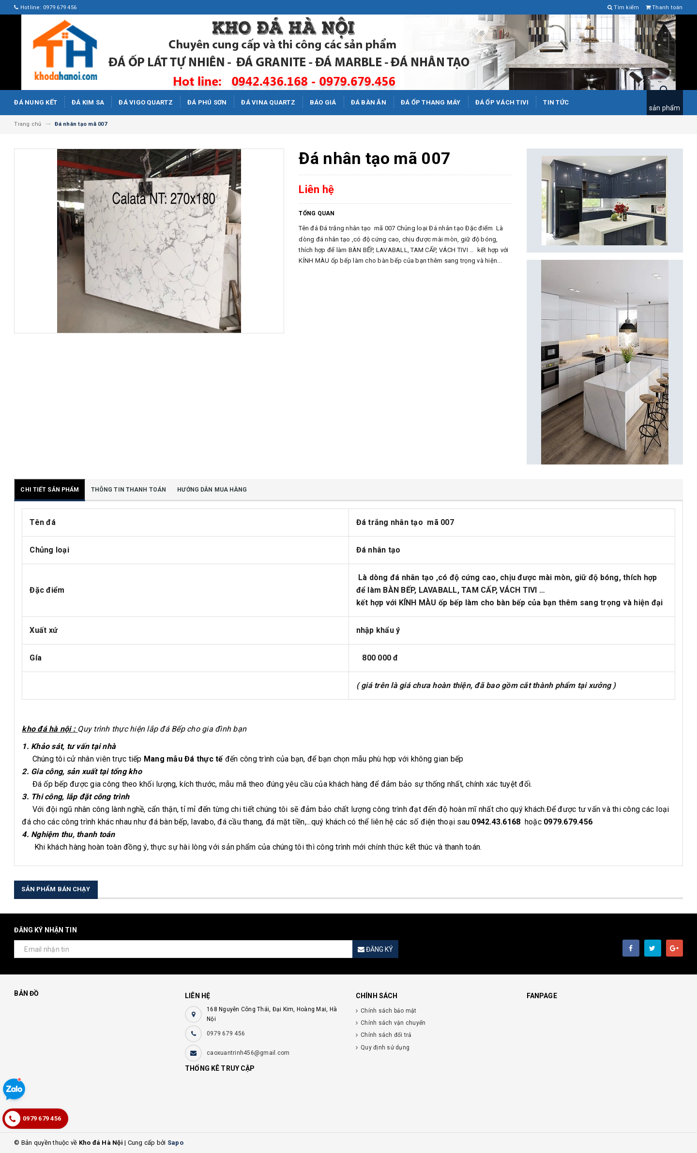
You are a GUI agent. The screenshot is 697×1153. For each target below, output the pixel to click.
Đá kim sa (88, 102)
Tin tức (556, 102)
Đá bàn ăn (368, 102)
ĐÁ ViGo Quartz (146, 102)
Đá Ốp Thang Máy (431, 102)
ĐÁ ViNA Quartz (268, 102)
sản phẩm (665, 108)
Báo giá (323, 102)
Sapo (175, 1142)
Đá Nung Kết (35, 102)
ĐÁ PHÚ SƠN (207, 102)
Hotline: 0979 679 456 (45, 7)
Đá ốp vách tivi (502, 102)
